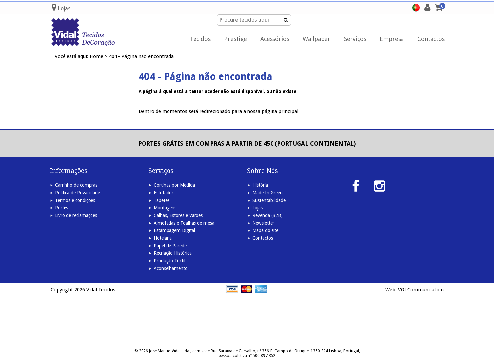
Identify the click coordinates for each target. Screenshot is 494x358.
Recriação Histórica (173, 253)
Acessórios (274, 39)
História (260, 185)
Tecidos (200, 39)
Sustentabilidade (269, 200)
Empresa (392, 39)
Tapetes (161, 200)
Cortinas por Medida (174, 185)
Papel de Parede (170, 245)
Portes (61, 207)
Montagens (165, 207)
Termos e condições (75, 200)
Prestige (235, 39)
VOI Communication (421, 290)
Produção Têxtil (169, 260)
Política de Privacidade (77, 192)
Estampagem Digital (174, 230)
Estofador (163, 192)
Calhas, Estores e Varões (178, 215)
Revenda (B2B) (267, 215)
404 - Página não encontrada (141, 56)
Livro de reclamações (76, 215)
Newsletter (263, 223)
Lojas (257, 207)
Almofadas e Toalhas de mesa (184, 223)
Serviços (355, 39)
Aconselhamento (171, 268)
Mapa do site (265, 230)
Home (96, 56)
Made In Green (267, 192)
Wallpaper (316, 39)
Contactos (431, 39)
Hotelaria (163, 238)
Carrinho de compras (76, 185)
